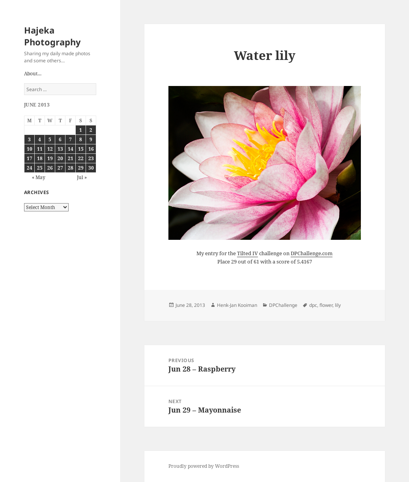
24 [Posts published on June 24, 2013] (29, 167)
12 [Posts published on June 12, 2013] (50, 149)
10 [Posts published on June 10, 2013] (29, 149)
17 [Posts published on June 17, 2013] (29, 158)
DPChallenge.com (311, 253)
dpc (313, 305)
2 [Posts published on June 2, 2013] (91, 130)
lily (338, 305)
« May (38, 177)
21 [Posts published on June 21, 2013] (70, 158)
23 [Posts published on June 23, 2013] (91, 158)
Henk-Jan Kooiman (237, 305)
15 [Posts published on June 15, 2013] (81, 149)
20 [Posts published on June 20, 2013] (60, 158)
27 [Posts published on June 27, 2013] (60, 167)
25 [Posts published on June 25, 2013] (40, 167)
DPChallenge (283, 305)
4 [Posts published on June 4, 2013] (39, 139)
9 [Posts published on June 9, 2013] (91, 139)
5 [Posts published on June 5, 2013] (50, 139)
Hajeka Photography (52, 36)
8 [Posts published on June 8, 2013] (80, 139)
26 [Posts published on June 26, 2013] (50, 167)
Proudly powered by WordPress (203, 466)
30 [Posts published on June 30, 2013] (91, 167)
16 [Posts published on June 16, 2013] (91, 149)
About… (32, 73)
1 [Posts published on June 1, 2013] (80, 130)
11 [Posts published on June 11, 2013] (40, 149)
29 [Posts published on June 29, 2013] (81, 167)
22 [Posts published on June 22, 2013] (81, 158)
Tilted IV (247, 253)
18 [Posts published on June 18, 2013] (40, 158)
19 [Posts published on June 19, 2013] (50, 158)
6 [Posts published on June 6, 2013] (60, 139)
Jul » (82, 177)
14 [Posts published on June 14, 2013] (70, 149)
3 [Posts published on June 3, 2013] (29, 139)
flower (325, 305)
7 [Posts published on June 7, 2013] (70, 139)
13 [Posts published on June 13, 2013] (60, 149)
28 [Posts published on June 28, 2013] (70, 167)
